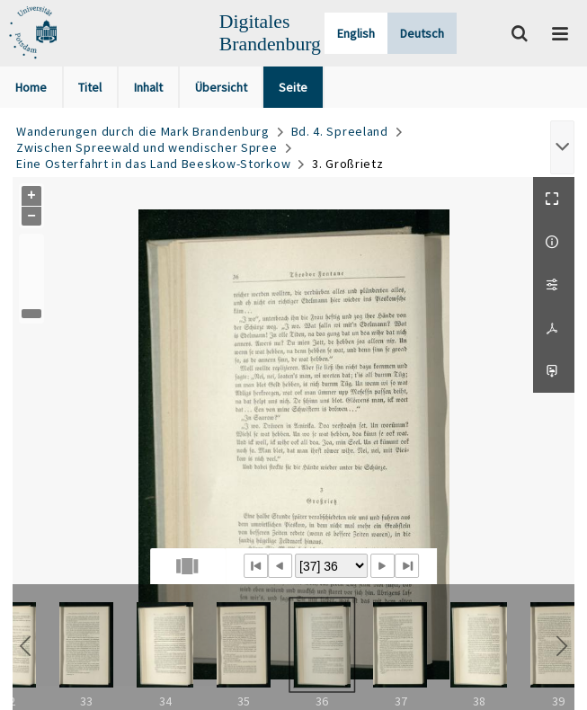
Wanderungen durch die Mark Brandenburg (143, 131)
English (356, 33)
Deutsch (422, 33)
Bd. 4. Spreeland (339, 131)
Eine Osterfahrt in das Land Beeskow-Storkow (153, 163)
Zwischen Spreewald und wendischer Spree (146, 147)
